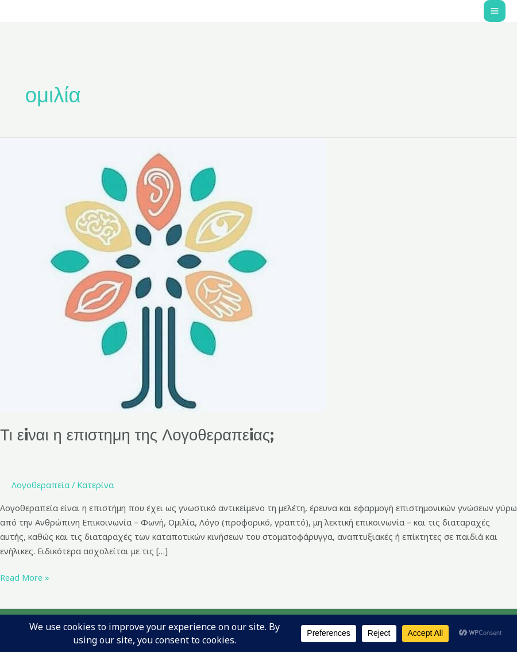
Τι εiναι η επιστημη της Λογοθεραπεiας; (137, 434)
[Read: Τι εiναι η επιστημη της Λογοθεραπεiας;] (163, 273)
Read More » (24, 576)
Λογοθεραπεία (40, 484)
